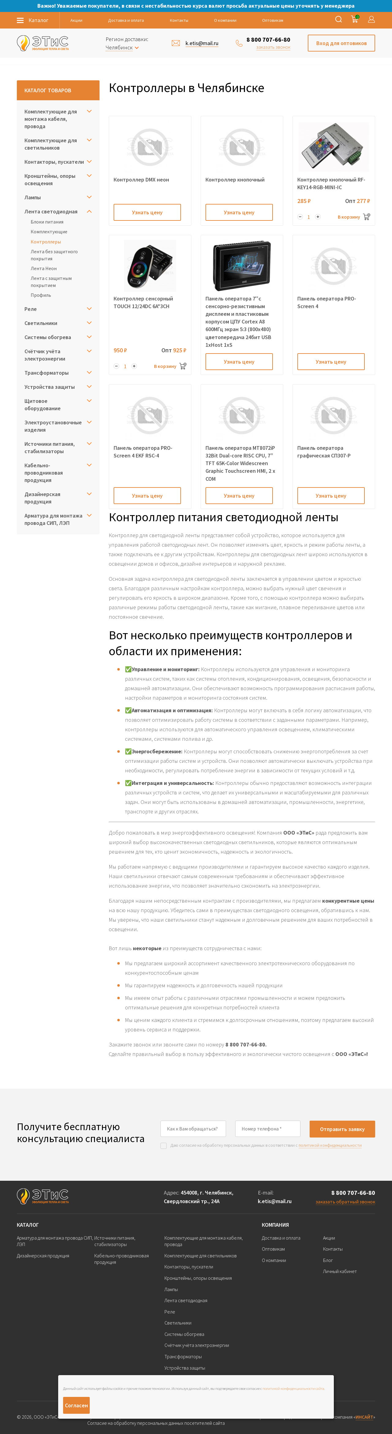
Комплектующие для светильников (50, 144)
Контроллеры (46, 242)
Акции (76, 20)
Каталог (28, 1224)
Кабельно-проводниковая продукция (43, 473)
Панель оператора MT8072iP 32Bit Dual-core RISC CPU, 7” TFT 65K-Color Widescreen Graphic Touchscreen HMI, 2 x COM (240, 463)
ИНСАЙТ (364, 1417)
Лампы (32, 197)
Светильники (40, 323)
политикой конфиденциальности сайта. (293, 1388)
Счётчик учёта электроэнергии (44, 355)
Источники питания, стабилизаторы (49, 447)
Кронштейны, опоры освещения (49, 179)
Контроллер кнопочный (235, 179)
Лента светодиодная (50, 211)
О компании (225, 20)
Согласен (76, 1405)
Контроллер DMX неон (141, 179)
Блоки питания (47, 222)
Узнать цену (147, 212)
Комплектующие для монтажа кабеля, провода (50, 119)
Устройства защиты (49, 386)
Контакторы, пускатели (54, 161)
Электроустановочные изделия (53, 426)
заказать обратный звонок (345, 1202)
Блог (328, 1260)
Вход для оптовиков (341, 43)
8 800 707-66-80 (268, 39)
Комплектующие (49, 231)
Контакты (179, 20)
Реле (30, 308)
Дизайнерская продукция (42, 498)
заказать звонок (273, 47)
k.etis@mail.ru (275, 1201)
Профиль (41, 295)
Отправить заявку (342, 1129)
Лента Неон (44, 268)
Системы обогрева (47, 337)
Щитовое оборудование (42, 404)
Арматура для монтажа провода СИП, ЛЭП (53, 519)
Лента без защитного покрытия (54, 254)
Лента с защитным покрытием (51, 281)
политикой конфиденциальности (330, 1145)
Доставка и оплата (126, 20)
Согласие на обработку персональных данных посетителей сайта (156, 1423)
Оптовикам (272, 20)
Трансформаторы (46, 372)
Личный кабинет (340, 1271)
